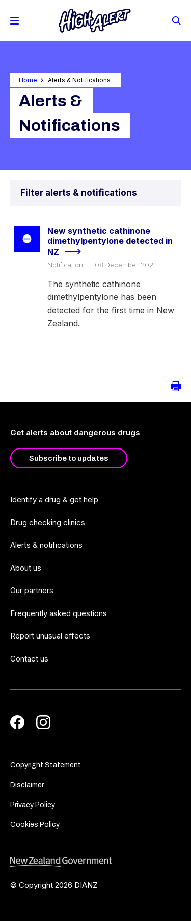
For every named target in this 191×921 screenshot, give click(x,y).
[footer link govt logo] (95, 862)
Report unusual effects (50, 636)
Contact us (29, 659)
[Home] (94, 21)
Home (28, 80)
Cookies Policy (35, 825)
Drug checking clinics (47, 522)
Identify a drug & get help (54, 499)
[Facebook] (17, 722)
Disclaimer (27, 785)
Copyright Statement (45, 765)
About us (25, 568)
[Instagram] (43, 722)
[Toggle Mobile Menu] (14, 21)
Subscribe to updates (68, 458)
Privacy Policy (32, 805)
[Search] (176, 20)
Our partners (31, 590)
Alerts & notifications (46, 545)
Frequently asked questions (58, 613)
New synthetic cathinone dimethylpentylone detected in (110, 242)
